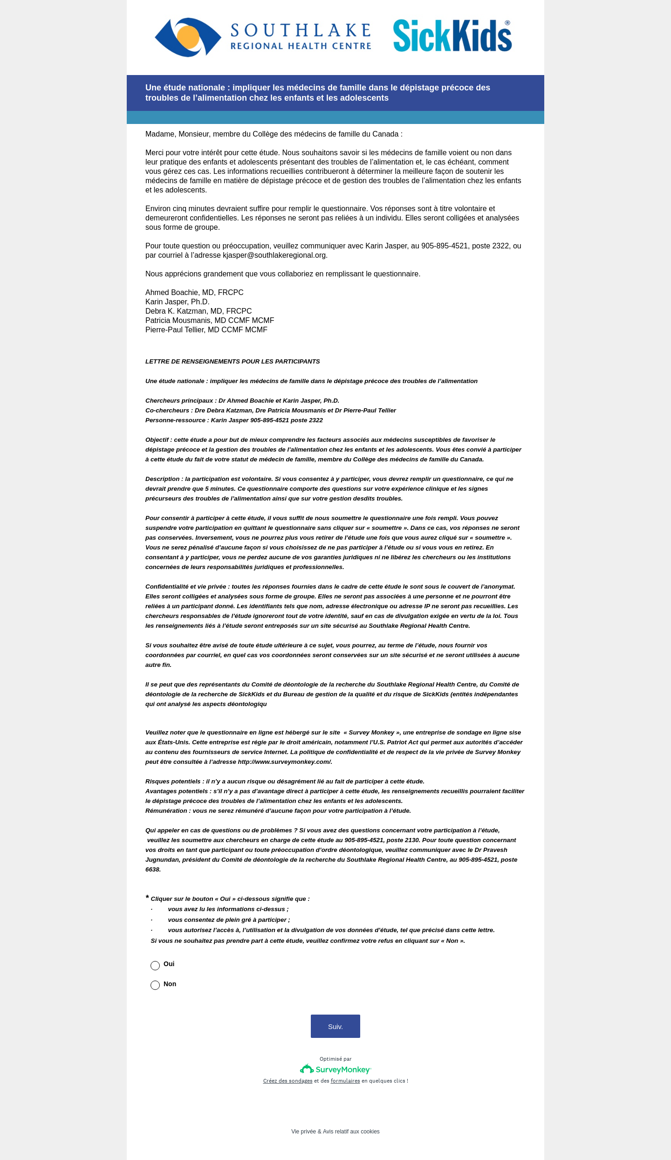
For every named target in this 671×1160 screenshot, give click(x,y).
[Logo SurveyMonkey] (336, 1069)
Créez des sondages (288, 1080)
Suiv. (335, 1026)
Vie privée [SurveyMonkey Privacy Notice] (303, 1131)
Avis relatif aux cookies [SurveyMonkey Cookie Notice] (351, 1131)
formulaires (345, 1080)
